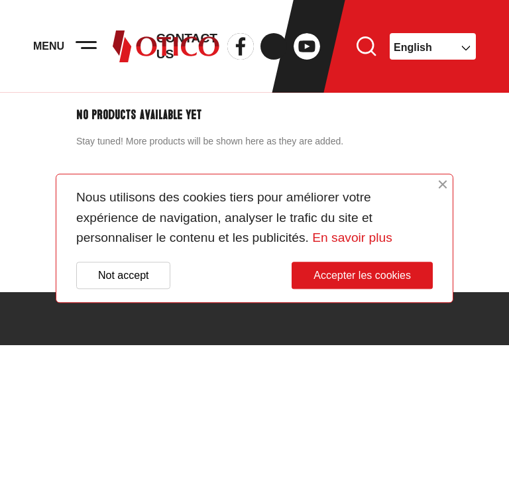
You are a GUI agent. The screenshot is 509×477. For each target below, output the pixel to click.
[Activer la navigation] (86, 46)
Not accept (123, 275)
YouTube (307, 46)
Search (366, 46)
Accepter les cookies (362, 275)
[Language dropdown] (433, 46)
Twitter (273, 46)
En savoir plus (352, 238)
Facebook (240, 46)
